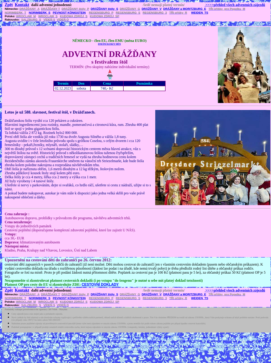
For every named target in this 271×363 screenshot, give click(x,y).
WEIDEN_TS (199, 12)
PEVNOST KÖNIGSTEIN (69, 12)
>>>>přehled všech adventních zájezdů (235, 5)
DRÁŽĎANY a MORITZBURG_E (184, 9)
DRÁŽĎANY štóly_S (104, 9)
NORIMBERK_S (39, 12)
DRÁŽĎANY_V (152, 9)
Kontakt (22, 4)
